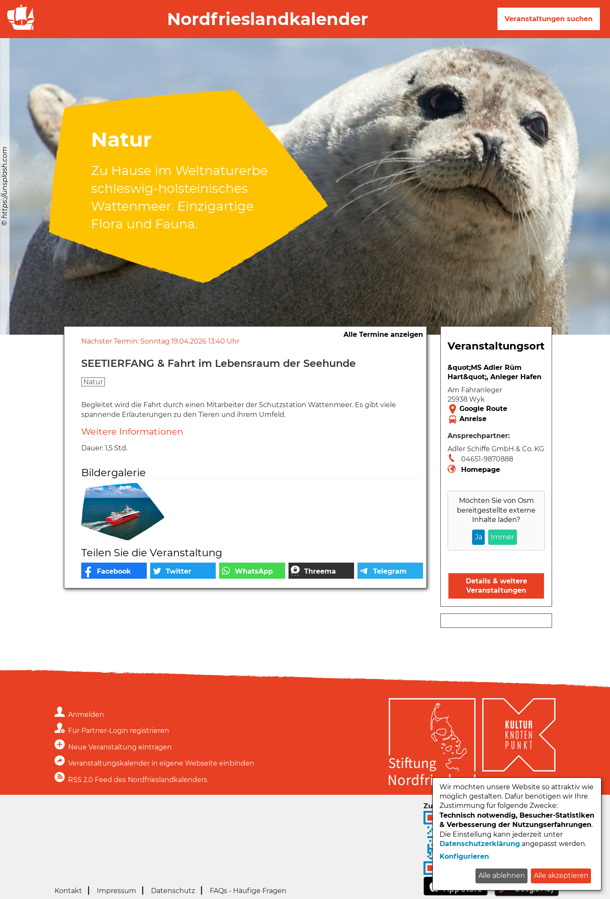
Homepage (480, 470)
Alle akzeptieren (561, 875)
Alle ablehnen (501, 875)
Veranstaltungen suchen (549, 19)
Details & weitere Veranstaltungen (496, 585)
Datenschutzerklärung (480, 844)
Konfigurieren (464, 856)
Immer (502, 537)
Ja (478, 537)
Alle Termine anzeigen (383, 334)
